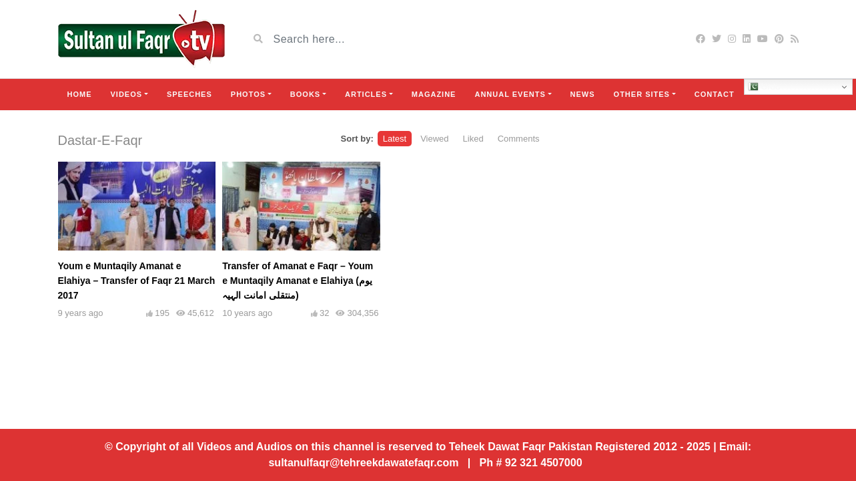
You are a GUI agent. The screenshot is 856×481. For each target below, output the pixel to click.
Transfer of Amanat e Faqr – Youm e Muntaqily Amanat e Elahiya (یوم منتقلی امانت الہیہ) (297, 281)
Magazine (434, 94)
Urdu (764, 87)
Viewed (434, 139)
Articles (366, 94)
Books (305, 94)
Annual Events (509, 94)
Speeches (189, 94)
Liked (473, 139)
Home (79, 94)
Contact (715, 94)
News (582, 94)
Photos (248, 94)
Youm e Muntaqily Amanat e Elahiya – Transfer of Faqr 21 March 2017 (137, 281)
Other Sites (642, 94)
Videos (127, 94)
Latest (394, 139)
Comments (519, 139)
